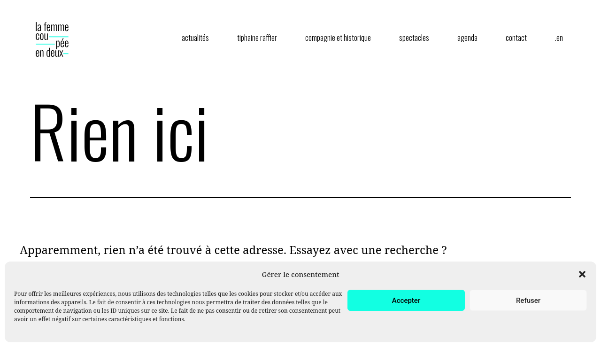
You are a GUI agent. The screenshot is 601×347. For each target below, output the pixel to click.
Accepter (406, 300)
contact (516, 37)
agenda (467, 37)
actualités (195, 37)
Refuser (528, 300)
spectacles (414, 37)
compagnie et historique (338, 37)
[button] (582, 274)
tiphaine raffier (257, 37)
